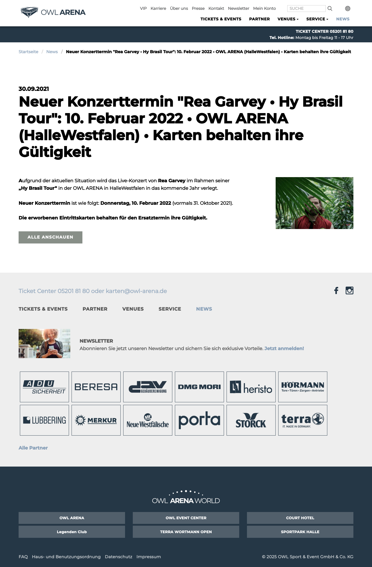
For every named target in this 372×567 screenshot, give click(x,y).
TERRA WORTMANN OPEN (186, 532)
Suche (333, 5)
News (343, 18)
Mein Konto (272, 5)
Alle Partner (33, 448)
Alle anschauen (50, 237)
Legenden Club (72, 532)
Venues (133, 309)
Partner (259, 18)
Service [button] (315, 18)
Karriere (174, 5)
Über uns (193, 5)
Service (170, 309)
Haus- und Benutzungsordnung (66, 557)
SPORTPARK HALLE (300, 532)
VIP (160, 5)
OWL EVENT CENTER (186, 518)
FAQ (23, 557)
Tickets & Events (220, 18)
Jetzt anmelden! (284, 348)
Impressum (148, 557)
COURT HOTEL (300, 518)
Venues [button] (287, 18)
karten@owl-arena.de (136, 291)
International (349, 5)
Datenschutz (118, 557)
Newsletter (248, 5)
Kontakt (227, 5)
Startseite (28, 52)
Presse (211, 5)
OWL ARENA (71, 518)
